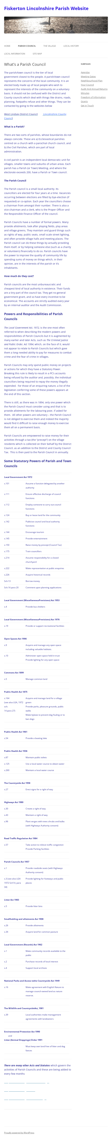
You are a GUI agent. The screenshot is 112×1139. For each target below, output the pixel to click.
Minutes (85, 93)
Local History (71, 45)
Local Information (14, 53)
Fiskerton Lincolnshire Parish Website (46, 8)
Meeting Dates (88, 76)
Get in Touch (87, 105)
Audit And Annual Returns (94, 88)
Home (7, 45)
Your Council (87, 84)
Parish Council (27, 45)
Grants (84, 101)
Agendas (85, 72)
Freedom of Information (93, 97)
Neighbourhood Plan (91, 80)
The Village (49, 45)
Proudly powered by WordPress (19, 1132)
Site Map (37, 53)
